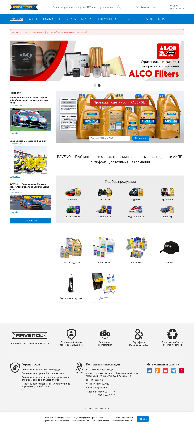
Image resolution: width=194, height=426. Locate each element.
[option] (97, 61)
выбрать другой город (148, 7)
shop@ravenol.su (101, 387)
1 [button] (94, 85)
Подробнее (15, 133)
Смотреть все (30, 220)
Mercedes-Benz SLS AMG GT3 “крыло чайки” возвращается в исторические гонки (29, 100)
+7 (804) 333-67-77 (105, 395)
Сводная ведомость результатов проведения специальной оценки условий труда (45, 378)
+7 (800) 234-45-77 (105, 391)
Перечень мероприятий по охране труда (43, 373)
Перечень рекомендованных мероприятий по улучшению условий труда (46, 385)
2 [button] (99, 85)
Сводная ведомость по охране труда (41, 369)
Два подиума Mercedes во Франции (28, 141)
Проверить (141, 138)
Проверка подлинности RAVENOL (119, 102)
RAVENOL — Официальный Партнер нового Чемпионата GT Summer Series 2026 (29, 187)
